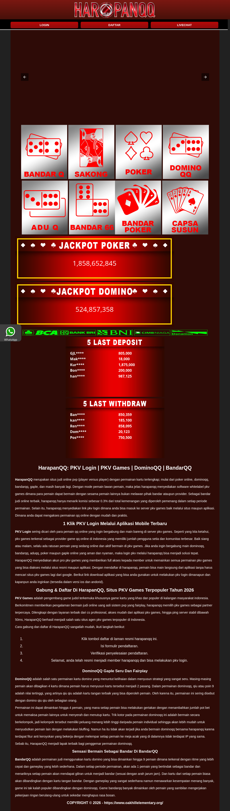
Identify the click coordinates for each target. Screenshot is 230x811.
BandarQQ (23, 759)
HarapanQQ (24, 479)
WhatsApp (10, 338)
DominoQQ (23, 679)
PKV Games (24, 598)
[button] (25, 77)
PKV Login (23, 531)
